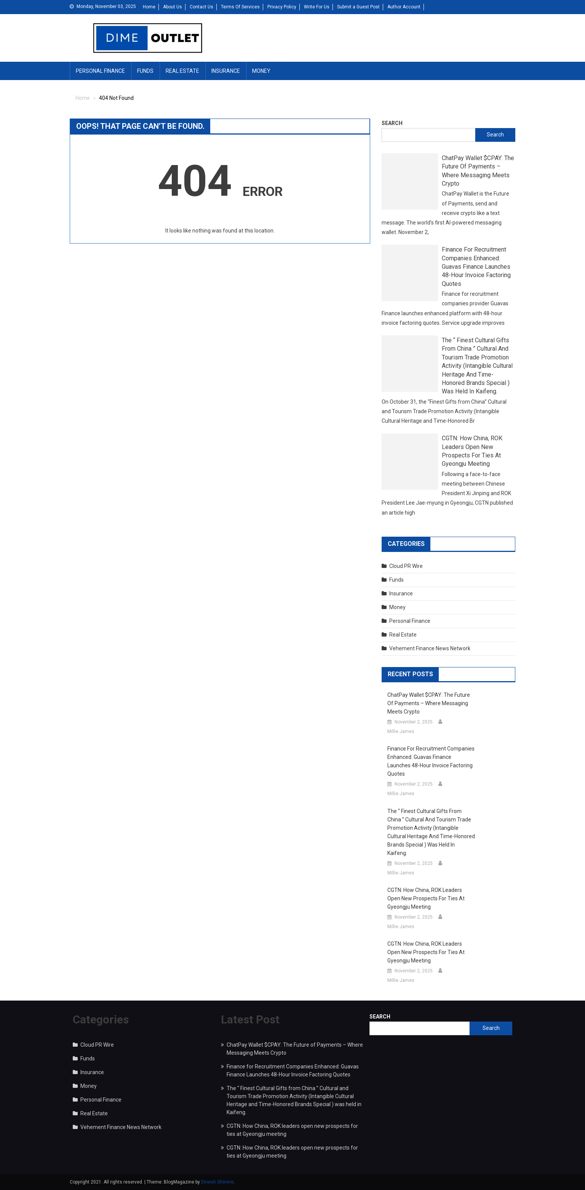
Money (261, 71)
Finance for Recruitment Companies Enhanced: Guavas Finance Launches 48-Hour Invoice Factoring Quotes (476, 266)
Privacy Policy (281, 7)
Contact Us (201, 7)
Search (392, 123)
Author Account (403, 7)
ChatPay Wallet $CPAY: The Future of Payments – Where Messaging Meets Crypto (478, 170)
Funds (145, 71)
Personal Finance (100, 71)
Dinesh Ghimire (217, 1182)
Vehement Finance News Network (429, 648)
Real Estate (182, 71)
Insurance (225, 71)
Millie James (400, 731)
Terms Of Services (240, 7)
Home (149, 7)
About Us (172, 7)
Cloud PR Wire (406, 566)
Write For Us (316, 7)
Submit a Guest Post (358, 7)
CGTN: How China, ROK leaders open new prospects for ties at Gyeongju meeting (472, 451)
